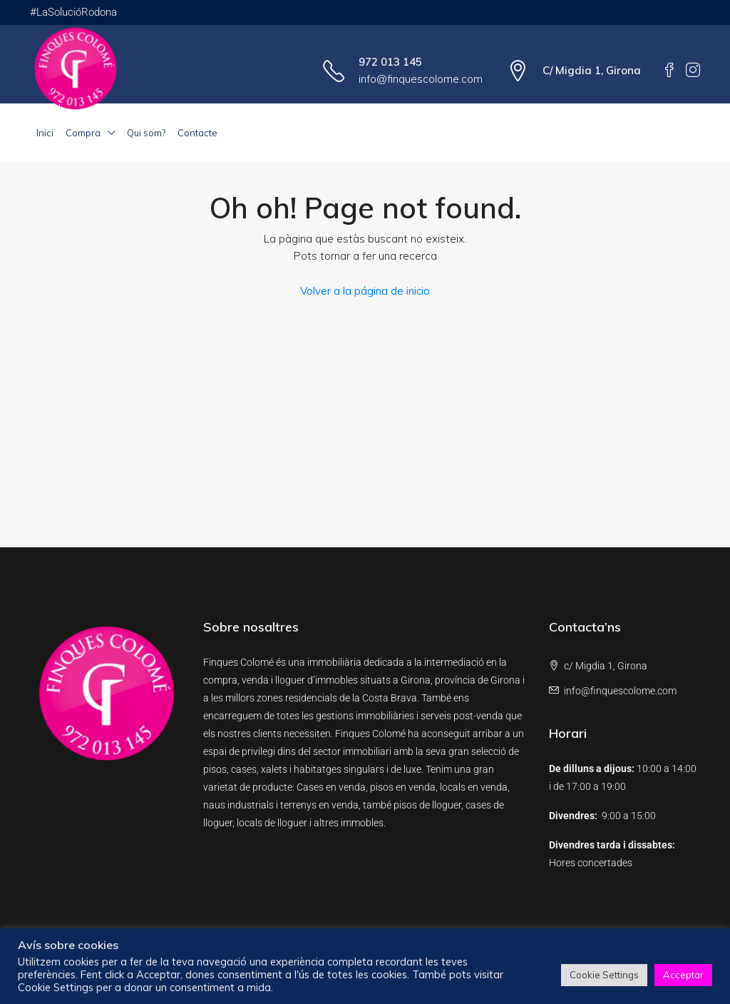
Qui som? (146, 132)
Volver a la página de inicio (365, 291)
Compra (83, 132)
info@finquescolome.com (421, 79)
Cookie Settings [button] (604, 974)
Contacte (197, 132)
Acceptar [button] (683, 974)
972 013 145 (390, 62)
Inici (44, 132)
